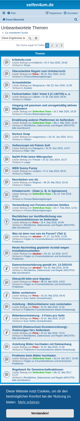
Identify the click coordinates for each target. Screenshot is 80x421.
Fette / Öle (29, 151)
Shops (27, 65)
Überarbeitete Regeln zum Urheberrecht (38, 71)
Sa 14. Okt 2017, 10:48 (66, 358)
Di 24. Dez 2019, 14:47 (58, 148)
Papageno (37, 148)
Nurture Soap (21, 134)
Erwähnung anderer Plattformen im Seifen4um (43, 120)
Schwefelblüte (21, 82)
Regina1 (36, 182)
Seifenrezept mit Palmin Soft (31, 145)
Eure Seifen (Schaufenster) (38, 298)
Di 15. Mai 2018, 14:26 (53, 307)
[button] (62, 45)
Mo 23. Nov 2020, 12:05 (59, 85)
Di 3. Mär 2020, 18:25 (65, 111)
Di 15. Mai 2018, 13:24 (53, 333)
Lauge (27, 162)
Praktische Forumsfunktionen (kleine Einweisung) (49, 309)
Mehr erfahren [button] (28, 402)
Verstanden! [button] (40, 413)
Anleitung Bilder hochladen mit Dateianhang (41, 344)
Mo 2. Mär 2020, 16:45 (65, 123)
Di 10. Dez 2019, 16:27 (55, 159)
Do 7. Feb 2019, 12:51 (65, 208)
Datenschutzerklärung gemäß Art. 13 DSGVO (42, 264)
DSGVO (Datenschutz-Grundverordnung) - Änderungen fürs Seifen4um (40, 328)
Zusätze (28, 88)
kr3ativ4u (37, 62)
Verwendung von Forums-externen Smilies (40, 205)
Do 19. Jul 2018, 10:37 (56, 253)
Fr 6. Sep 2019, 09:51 (55, 171)
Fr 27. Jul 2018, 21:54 (55, 236)
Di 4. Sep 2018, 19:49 (52, 222)
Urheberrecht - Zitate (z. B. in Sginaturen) (39, 191)
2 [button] (52, 45)
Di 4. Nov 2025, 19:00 (56, 62)
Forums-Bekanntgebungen (37, 76)
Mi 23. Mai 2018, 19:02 (53, 281)
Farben (27, 99)
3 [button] (56, 45)
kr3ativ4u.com (21, 59)
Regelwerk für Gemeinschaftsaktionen (37, 369)
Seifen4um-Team (41, 111)
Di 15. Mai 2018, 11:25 (53, 347)
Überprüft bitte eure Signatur (31, 278)
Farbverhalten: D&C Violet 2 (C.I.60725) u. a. (41, 94)
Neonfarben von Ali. (25, 179)
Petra (35, 74)
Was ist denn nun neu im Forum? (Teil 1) (39, 233)
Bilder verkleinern (24, 292)
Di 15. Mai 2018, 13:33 (53, 318)
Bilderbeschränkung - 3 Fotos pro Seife (38, 315)
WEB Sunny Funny (24, 168)
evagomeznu (39, 137)
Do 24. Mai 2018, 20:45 (56, 267)
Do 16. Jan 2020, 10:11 (61, 137)
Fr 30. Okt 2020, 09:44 (54, 97)
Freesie (36, 159)
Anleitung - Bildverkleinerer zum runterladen (41, 304)
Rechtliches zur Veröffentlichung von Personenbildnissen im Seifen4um (37, 218)
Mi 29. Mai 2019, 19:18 (56, 182)
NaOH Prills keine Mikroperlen (32, 156)
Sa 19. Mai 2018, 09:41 (53, 295)
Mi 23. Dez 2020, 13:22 (53, 74)
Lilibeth (36, 97)
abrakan (36, 236)
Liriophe (36, 171)
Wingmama (38, 85)
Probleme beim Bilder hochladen (34, 355)
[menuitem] (11, 13)
